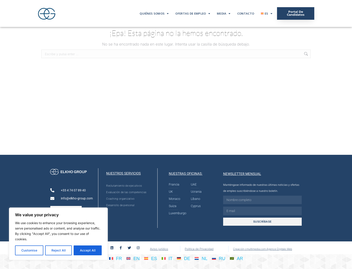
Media (224, 13)
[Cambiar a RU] (219, 258)
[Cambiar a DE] (183, 258)
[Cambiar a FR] (115, 258)
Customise (29, 250)
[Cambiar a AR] (236, 258)
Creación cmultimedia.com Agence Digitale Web (262, 249)
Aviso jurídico (159, 249)
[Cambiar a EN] (133, 258)
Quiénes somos (154, 13)
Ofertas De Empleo (192, 13)
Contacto (245, 13)
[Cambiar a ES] (150, 258)
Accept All (88, 250)
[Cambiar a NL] (201, 258)
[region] (58, 234)
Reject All (58, 250)
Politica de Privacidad (199, 249)
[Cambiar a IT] (167, 258)
